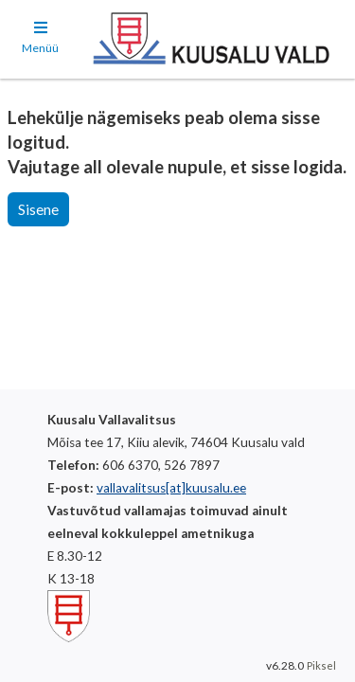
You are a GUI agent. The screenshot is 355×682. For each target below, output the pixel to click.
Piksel (321, 665)
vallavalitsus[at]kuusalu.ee (171, 487)
